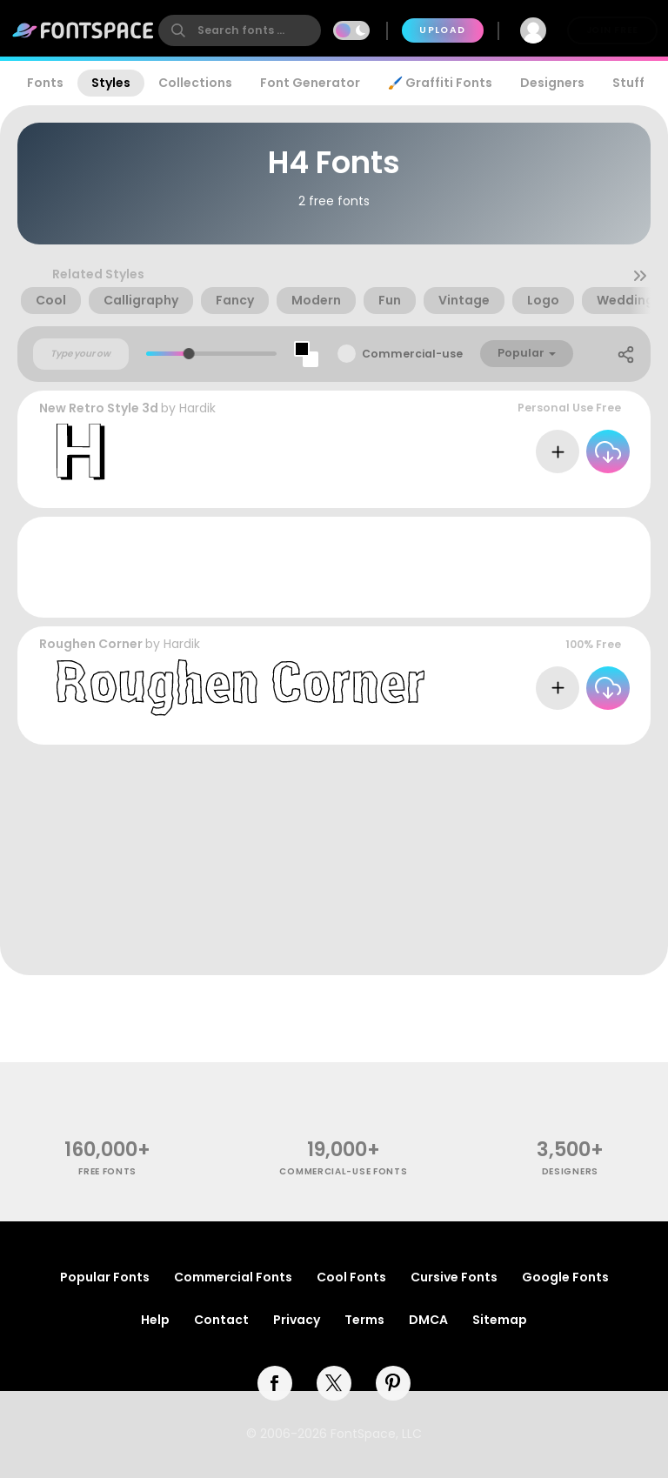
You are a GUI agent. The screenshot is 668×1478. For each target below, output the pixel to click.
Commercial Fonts (233, 1277)
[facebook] (274, 1383)
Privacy (296, 1319)
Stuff (628, 82)
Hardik (197, 408)
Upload (442, 30)
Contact (221, 1319)
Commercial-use (412, 353)
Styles (110, 82)
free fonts (107, 1171)
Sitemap (499, 1319)
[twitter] (334, 1383)
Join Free (612, 30)
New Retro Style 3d (98, 408)
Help (155, 1319)
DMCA (428, 1319)
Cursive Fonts (454, 1277)
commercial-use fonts (343, 1171)
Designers (552, 82)
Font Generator (310, 82)
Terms (364, 1319)
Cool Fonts (351, 1277)
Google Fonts (565, 1277)
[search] (239, 30)
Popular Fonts (105, 1277)
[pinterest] (393, 1383)
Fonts (45, 82)
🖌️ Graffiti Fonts (440, 82)
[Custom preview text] (81, 354)
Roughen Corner (91, 643)
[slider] (189, 353)
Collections (195, 82)
